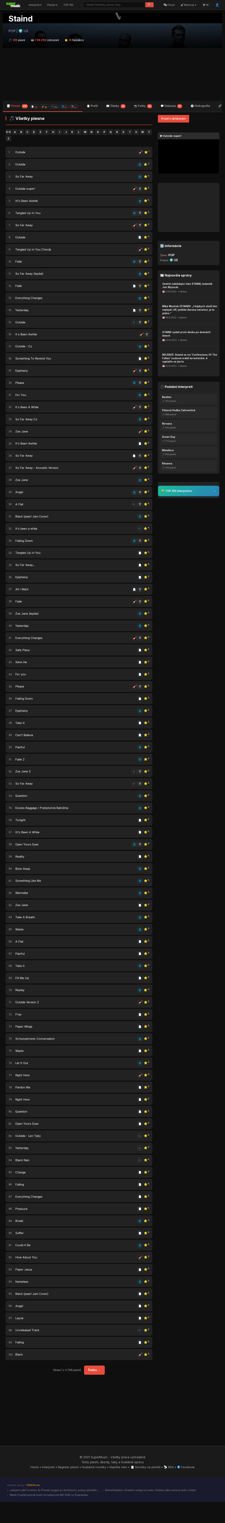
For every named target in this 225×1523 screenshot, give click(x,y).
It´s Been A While (27, 412)
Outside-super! (25, 189)
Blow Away (23, 881)
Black (19, 1375)
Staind (20, 19)
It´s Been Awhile (26, 338)
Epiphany (21, 375)
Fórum (169, 5)
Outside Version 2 (27, 1017)
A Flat (19, 511)
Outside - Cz (24, 350)
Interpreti (47, 1488)
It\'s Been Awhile (26, 202)
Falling (19, 1202)
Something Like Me (28, 893)
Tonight (20, 832)
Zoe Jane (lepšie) (27, 622)
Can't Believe (24, 745)
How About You (26, 1276)
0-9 (8, 132)
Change (20, 1190)
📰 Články (116, 106)
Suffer (19, 1252)
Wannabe (22, 906)
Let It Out (21, 1079)
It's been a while (26, 535)
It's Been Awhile (26, 449)
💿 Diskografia (200, 106)
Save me (21, 671)
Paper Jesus (24, 1289)
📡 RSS (169, 1488)
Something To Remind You (34, 362)
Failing (19, 1363)
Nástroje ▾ (188, 5)
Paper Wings (24, 1042)
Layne (19, 1338)
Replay (20, 1005)
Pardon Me (22, 1103)
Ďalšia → (94, 1391)
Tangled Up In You (28, 214)
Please (20, 387)
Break (19, 1239)
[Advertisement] (112, 74)
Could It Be (22, 1264)
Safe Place (22, 659)
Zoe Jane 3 (23, 782)
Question (21, 807)
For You (20, 399)
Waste (19, 943)
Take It (20, 733)
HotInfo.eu (33, 1505)
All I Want (22, 597)
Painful (20, 758)
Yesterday (22, 313)
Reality (20, 869)
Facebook (186, 1488)
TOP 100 (68, 5)
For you (20, 684)
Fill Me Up (22, 992)
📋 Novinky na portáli (146, 1488)
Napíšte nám (118, 1488)
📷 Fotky (143, 106)
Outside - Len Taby (28, 1153)
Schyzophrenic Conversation (35, 1054)
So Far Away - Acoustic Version (37, 474)
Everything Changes (29, 301)
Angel (19, 498)
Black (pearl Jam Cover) (32, 523)
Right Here (22, 1091)
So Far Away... (25, 572)
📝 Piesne (42, 106)
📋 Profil (92, 106)
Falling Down (24, 548)
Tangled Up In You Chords (33, 251)
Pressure (21, 1227)
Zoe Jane (22, 436)
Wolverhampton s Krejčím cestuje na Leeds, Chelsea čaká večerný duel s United (154, 1511)
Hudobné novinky (94, 1488)
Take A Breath (25, 931)
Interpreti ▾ (35, 5)
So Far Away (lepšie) (29, 276)
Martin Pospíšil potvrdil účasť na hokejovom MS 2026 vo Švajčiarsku (49, 1515)
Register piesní (67, 1488)
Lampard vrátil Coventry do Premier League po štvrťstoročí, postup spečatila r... (55, 1511)
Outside (20, 152)
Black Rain (22, 1178)
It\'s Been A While (27, 844)
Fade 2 (20, 770)
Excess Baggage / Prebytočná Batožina (43, 819)
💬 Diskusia (171, 106)
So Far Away (24, 177)
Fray (18, 1029)
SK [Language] (206, 5)
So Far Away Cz (26, 424)
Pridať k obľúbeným (173, 118)
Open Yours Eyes (27, 856)
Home (34, 1488)
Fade (18, 264)
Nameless (22, 1301)
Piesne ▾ (52, 5)
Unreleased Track (27, 1351)
